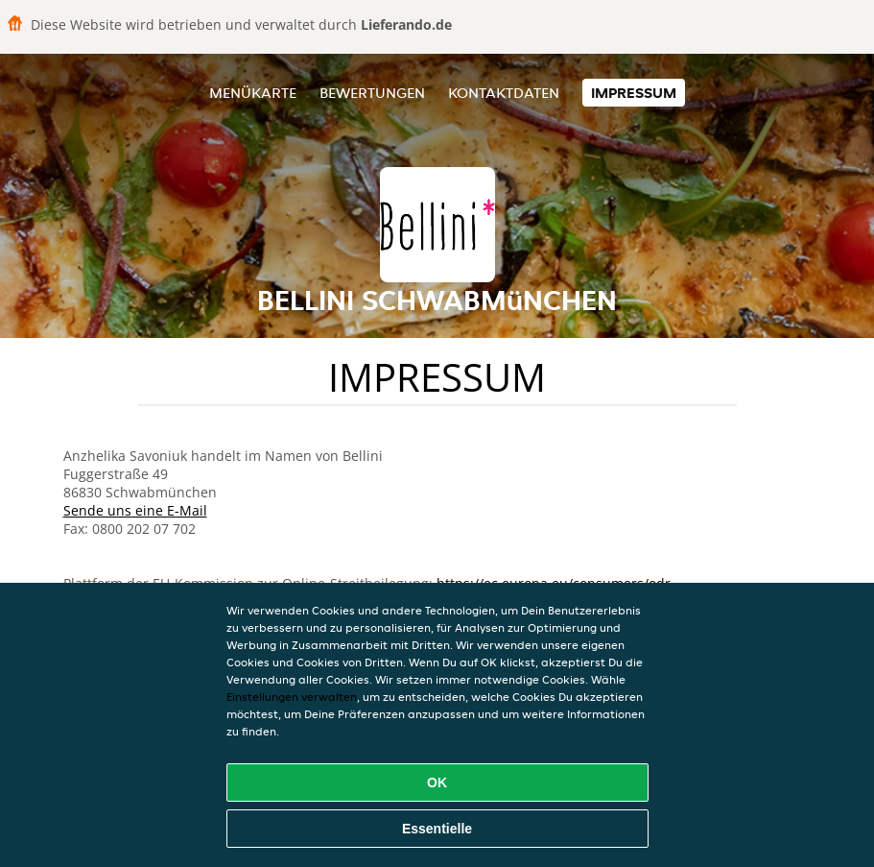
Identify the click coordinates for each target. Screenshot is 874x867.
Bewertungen (372, 93)
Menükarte (252, 93)
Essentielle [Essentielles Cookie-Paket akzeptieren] (437, 828)
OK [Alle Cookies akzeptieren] (437, 782)
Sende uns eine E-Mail (135, 510)
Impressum (633, 93)
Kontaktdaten (503, 93)
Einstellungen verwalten (291, 696)
